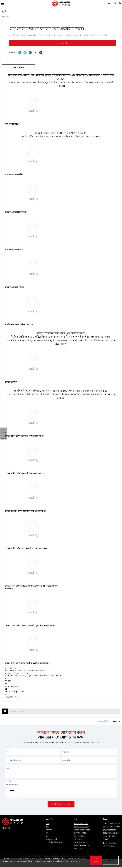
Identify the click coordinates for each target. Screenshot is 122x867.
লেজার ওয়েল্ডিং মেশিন (13, 511)
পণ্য (47, 827)
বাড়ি (3, 17)
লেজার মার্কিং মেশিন (12, 473)
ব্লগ (8, 17)
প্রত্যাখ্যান (111, 860)
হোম (47, 824)
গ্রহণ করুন (96, 860)
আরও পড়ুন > (6, 828)
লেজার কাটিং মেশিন (12, 436)
